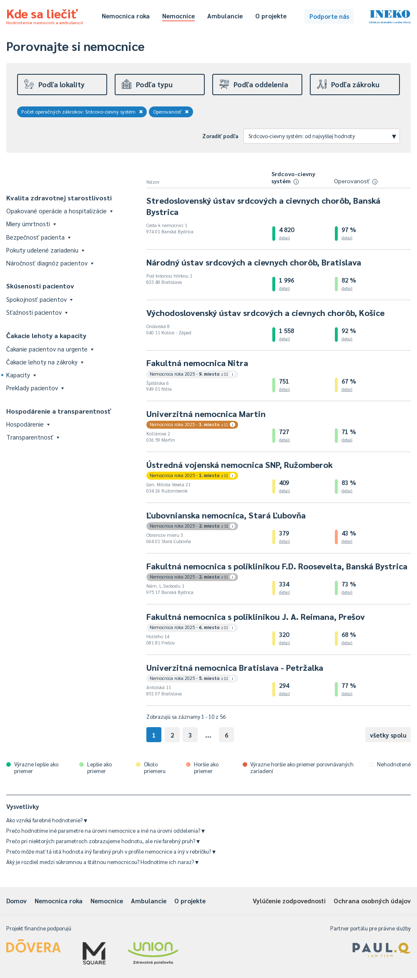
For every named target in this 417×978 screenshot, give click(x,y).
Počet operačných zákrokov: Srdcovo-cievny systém (82, 111)
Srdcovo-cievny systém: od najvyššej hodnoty (322, 135)
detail (284, 237)
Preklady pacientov (35, 388)
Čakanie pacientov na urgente (49, 349)
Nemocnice (178, 16)
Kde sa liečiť (44, 15)
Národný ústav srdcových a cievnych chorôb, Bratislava (253, 262)
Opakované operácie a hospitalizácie (59, 211)
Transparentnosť (32, 437)
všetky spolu (388, 735)
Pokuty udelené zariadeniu (45, 250)
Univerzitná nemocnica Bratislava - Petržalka (234, 667)
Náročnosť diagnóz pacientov (49, 263)
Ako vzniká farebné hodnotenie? (46, 820)
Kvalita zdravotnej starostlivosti (59, 197)
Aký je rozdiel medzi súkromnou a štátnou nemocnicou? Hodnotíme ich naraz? (102, 861)
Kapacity (21, 375)
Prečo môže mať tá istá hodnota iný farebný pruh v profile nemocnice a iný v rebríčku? (111, 851)
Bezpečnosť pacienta (38, 237)
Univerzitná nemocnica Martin (206, 413)
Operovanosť (171, 111)
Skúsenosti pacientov (40, 285)
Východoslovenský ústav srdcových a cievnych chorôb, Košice (265, 312)
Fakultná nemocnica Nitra (197, 362)
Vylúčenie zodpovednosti (289, 901)
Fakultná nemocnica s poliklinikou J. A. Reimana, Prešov (255, 616)
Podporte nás (329, 16)
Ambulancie (225, 16)
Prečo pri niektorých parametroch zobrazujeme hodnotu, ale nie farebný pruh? (103, 840)
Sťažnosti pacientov (37, 312)
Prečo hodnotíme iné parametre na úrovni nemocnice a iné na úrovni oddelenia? (105, 830)
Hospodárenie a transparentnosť (58, 411)
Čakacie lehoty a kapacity (46, 335)
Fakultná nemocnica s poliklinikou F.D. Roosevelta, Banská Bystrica (276, 566)
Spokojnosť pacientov (39, 299)
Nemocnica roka (126, 16)
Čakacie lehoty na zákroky (44, 362)
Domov (16, 901)
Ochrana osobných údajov (372, 901)
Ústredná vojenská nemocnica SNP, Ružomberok (239, 464)
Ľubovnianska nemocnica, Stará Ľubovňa (226, 515)
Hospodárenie (28, 424)
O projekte (270, 16)
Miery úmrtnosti (31, 223)
